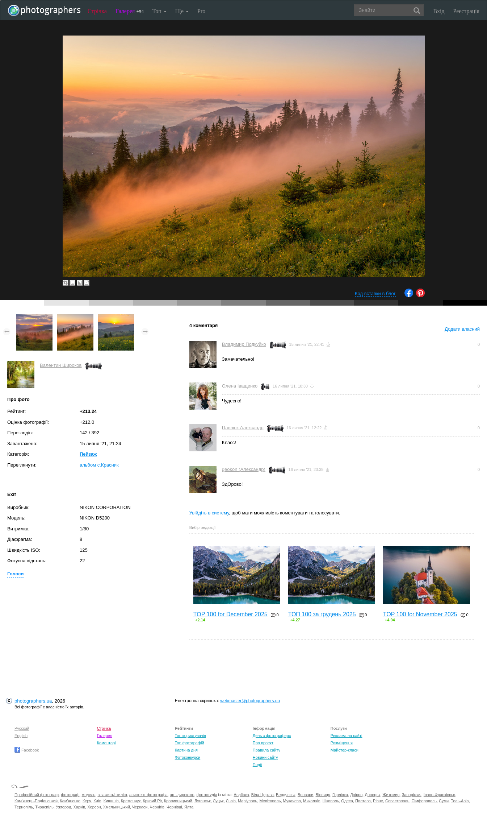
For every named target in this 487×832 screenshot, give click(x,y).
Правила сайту (266, 750)
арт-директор (182, 794)
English (21, 735)
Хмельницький (116, 807)
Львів (231, 801)
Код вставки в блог (375, 293)
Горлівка (340, 794)
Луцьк (218, 801)
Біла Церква (262, 794)
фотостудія (207, 794)
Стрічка (97, 11)
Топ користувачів (190, 735)
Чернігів (157, 807)
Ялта (188, 807)
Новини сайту (265, 757)
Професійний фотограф (36, 794)
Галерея (130, 11)
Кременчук (130, 801)
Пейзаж (88, 454)
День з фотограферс (272, 735)
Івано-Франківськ (439, 794)
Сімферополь (424, 801)
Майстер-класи (344, 750)
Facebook (26, 750)
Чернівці (174, 807)
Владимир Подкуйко (244, 344)
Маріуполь (247, 801)
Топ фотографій (189, 743)
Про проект (263, 743)
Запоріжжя (411, 794)
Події (257, 764)
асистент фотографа (148, 794)
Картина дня (186, 750)
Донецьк (372, 794)
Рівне (378, 801)
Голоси (15, 573)
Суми (444, 801)
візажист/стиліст (112, 794)
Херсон (94, 807)
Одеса (347, 801)
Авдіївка (241, 794)
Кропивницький (178, 801)
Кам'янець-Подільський (36, 801)
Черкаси (139, 807)
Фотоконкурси (187, 757)
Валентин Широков (61, 365)
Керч (87, 801)
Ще (182, 11)
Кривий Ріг (152, 801)
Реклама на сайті (346, 735)
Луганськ (202, 801)
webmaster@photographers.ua (250, 700)
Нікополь (331, 801)
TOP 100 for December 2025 (230, 614)
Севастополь (397, 801)
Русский (21, 728)
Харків (79, 807)
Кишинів (111, 801)
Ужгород (63, 807)
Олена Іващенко (239, 386)
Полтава (363, 801)
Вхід (439, 11)
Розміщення (342, 743)
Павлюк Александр (243, 427)
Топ (159, 11)
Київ (97, 801)
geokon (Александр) (243, 469)
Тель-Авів (460, 801)
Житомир (390, 794)
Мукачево (292, 801)
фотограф (70, 794)
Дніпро (356, 794)
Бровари (306, 794)
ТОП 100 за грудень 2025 (322, 614)
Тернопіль (23, 807)
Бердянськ (285, 794)
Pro (201, 11)
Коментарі (106, 743)
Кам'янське (70, 801)
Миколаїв (311, 801)
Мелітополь (270, 801)
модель (89, 794)
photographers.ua (33, 701)
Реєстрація (466, 11)
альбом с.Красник (99, 465)
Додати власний (462, 329)
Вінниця (323, 794)
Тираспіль (44, 807)
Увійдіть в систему (209, 513)
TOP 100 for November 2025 (420, 614)
